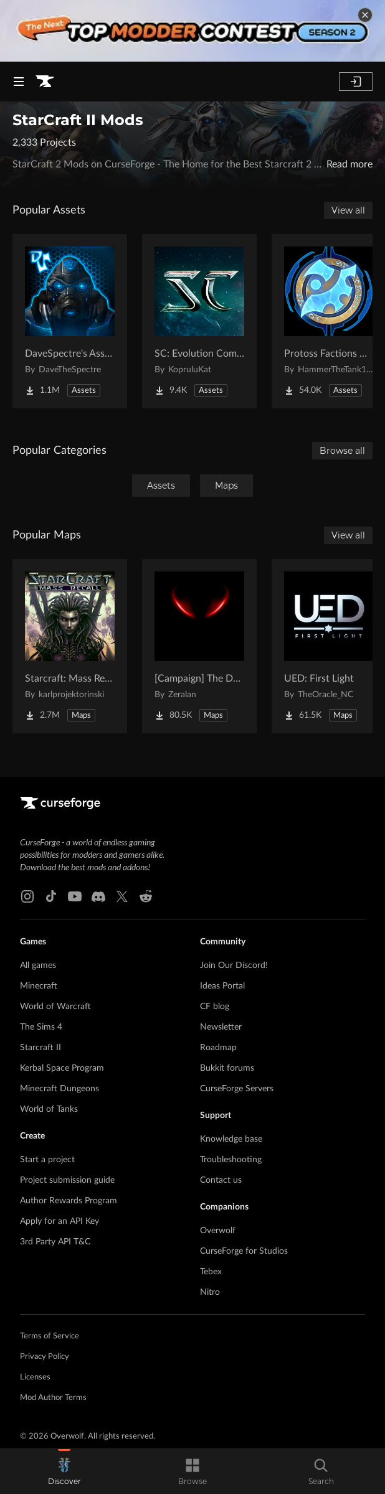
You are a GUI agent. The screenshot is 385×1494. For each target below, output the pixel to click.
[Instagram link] (27, 896)
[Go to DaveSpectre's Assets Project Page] (69, 321)
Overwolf (217, 1230)
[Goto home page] (45, 82)
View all (348, 210)
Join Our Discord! (234, 965)
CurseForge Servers (236, 1088)
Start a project (47, 1159)
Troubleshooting (231, 1159)
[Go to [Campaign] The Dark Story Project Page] (199, 646)
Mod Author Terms (53, 1398)
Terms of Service (49, 1336)
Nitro (210, 1292)
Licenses (35, 1377)
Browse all (342, 450)
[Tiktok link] (51, 896)
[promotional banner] (192, 31)
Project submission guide (67, 1180)
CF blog (214, 1006)
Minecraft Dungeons (59, 1088)
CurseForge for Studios (244, 1251)
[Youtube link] (74, 896)
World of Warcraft (55, 1006)
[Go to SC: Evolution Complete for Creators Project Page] (199, 321)
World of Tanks (49, 1109)
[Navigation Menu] (18, 81)
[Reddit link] (145, 896)
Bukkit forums (227, 1068)
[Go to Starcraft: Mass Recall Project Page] (69, 646)
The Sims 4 (41, 1027)
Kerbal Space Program (62, 1068)
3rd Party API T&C (55, 1242)
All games (38, 965)
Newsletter (221, 1027)
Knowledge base (231, 1139)
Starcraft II (40, 1047)
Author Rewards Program (68, 1200)
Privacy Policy (44, 1357)
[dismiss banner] (365, 14)
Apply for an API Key (59, 1221)
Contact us (221, 1180)
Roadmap (218, 1047)
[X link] (122, 896)
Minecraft (38, 986)
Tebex (211, 1271)
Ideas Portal (222, 986)
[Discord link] (98, 896)
